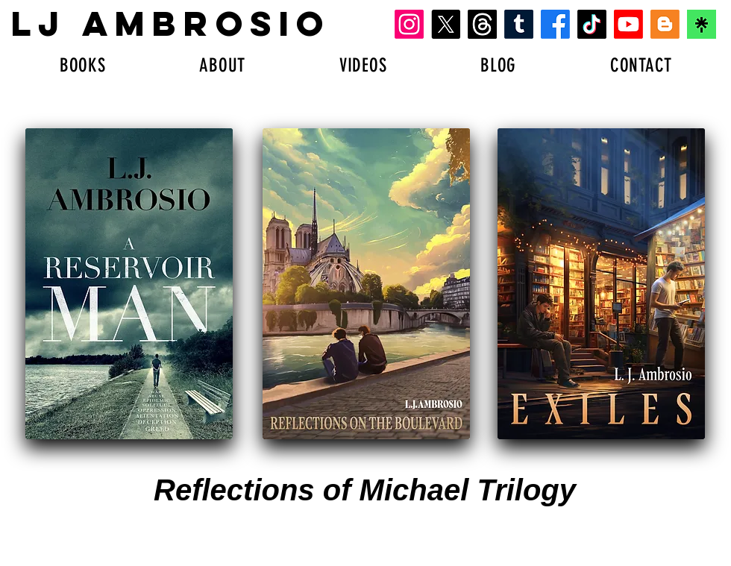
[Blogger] (665, 24)
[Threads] (482, 24)
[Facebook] (555, 24)
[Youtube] (628, 24)
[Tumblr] (518, 24)
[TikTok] (591, 24)
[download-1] (701, 24)
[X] (445, 24)
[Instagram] (409, 24)
